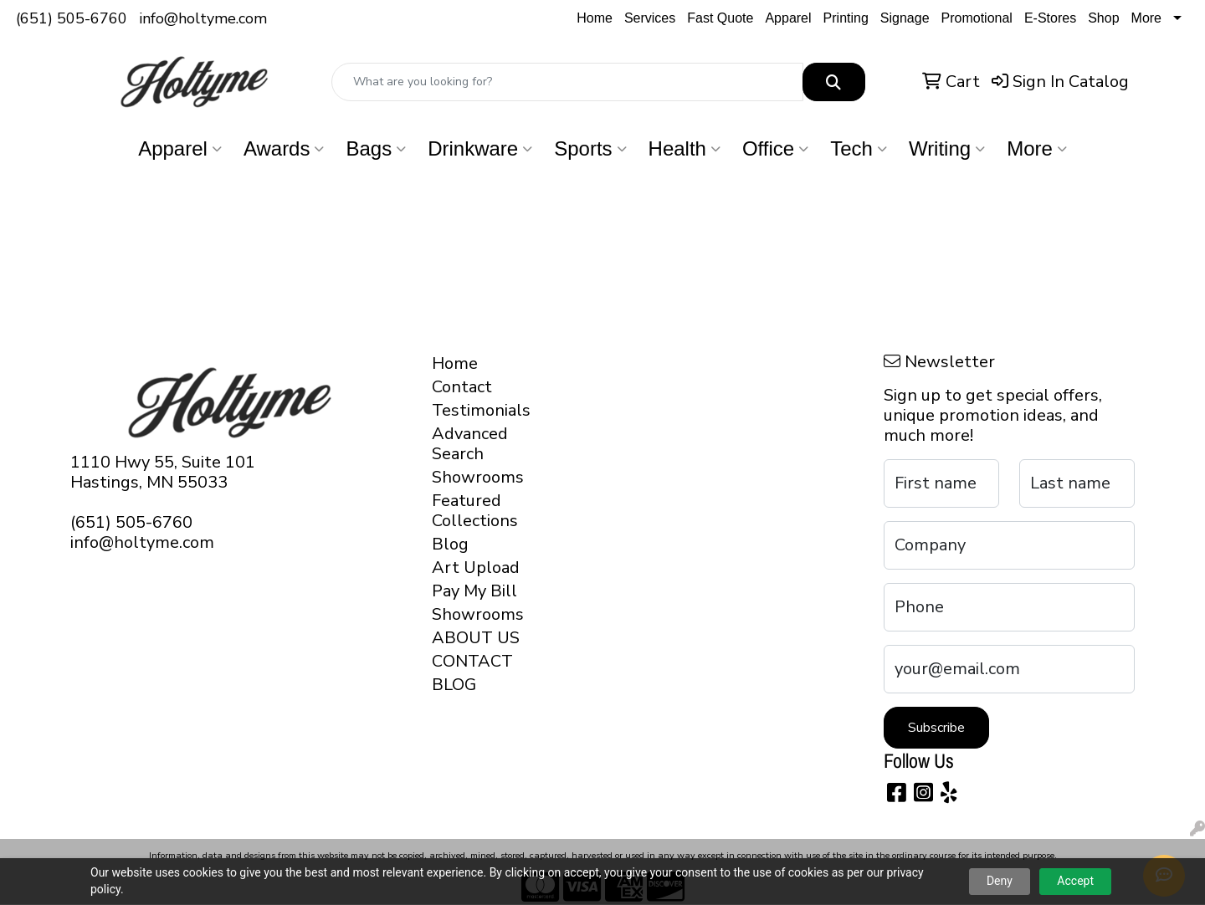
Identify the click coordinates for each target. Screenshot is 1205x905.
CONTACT (472, 661)
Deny (1000, 880)
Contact (462, 387)
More (1146, 18)
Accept (1075, 880)
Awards (284, 148)
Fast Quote (720, 18)
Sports (590, 148)
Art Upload (476, 567)
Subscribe (936, 727)
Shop (1103, 18)
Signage (905, 18)
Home (595, 18)
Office (775, 148)
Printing (846, 18)
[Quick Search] (567, 82)
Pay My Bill (474, 591)
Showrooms (478, 477)
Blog (450, 544)
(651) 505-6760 (71, 18)
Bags (376, 148)
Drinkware (480, 148)
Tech (858, 148)
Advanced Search (470, 443)
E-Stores (1050, 18)
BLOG (454, 684)
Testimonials (478, 410)
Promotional (977, 18)
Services (649, 18)
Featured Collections (475, 510)
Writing (947, 148)
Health (684, 148)
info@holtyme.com (203, 18)
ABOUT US (476, 637)
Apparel (788, 18)
